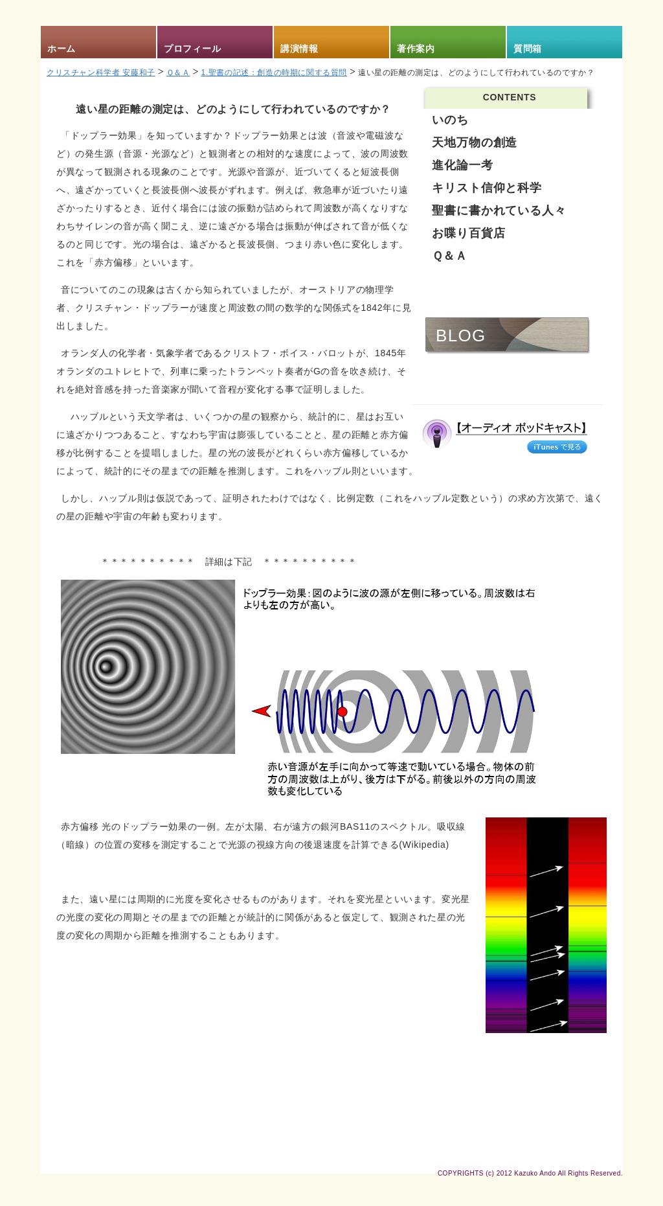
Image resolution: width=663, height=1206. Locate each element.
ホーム (61, 48)
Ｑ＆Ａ (178, 72)
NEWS (462, 296)
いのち (450, 119)
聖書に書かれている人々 (499, 210)
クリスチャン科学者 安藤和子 (101, 72)
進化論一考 (462, 165)
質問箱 (527, 48)
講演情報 (299, 48)
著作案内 (416, 48)
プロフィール (192, 48)
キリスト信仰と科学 (487, 187)
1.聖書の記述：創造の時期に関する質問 (274, 72)
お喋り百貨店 (468, 233)
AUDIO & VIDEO (509, 374)
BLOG (461, 335)
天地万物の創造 (474, 142)
